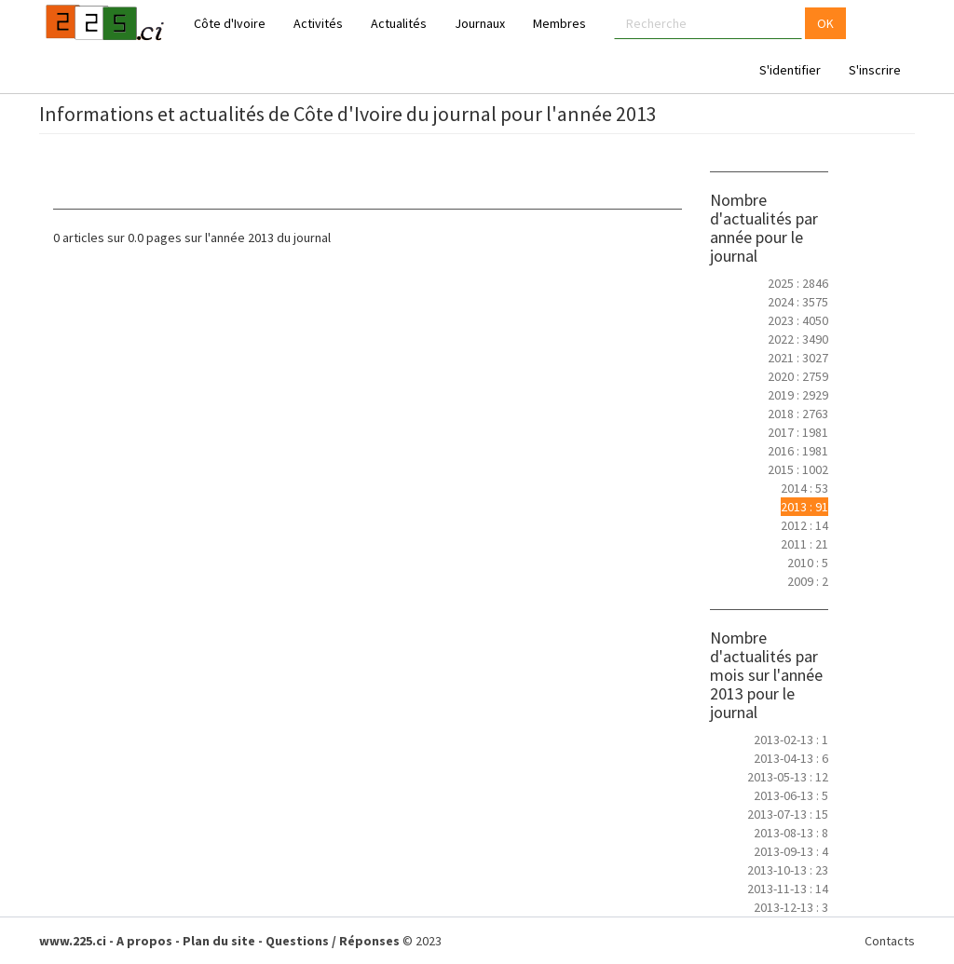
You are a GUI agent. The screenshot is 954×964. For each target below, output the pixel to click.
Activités (318, 23)
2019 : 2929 (798, 395)
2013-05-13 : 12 (787, 776)
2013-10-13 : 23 (787, 870)
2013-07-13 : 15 (787, 814)
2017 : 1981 (798, 432)
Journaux (480, 23)
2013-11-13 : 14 (787, 888)
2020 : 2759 (798, 376)
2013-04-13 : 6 (791, 758)
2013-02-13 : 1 (791, 739)
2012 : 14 (804, 525)
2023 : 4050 (798, 320)
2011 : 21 (804, 544)
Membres (559, 23)
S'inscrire (875, 69)
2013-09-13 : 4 (791, 851)
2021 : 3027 (798, 357)
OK (825, 23)
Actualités (399, 23)
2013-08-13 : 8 (791, 832)
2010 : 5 (807, 562)
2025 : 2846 (798, 283)
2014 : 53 (804, 488)
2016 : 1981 (798, 450)
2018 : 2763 (798, 413)
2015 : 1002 (798, 469)
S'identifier (790, 69)
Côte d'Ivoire (230, 23)
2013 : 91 (804, 506)
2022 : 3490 (798, 339)
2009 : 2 (807, 581)
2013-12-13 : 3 (791, 907)
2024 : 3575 (798, 301)
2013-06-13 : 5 (791, 795)
